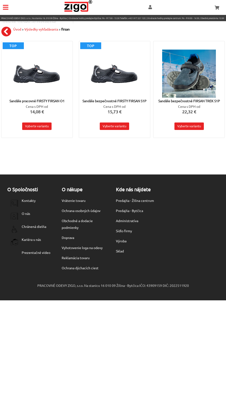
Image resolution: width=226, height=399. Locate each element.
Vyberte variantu (37, 126)
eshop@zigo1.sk (64, 22)
